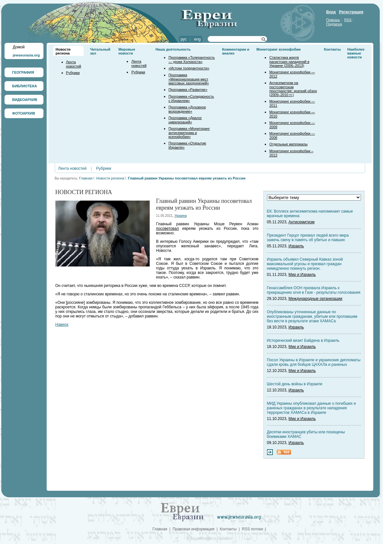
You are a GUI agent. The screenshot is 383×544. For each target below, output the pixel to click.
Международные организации (315, 298)
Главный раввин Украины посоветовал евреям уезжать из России (187, 178)
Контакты (332, 49)
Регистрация (351, 12)
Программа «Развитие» (187, 90)
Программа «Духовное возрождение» (187, 109)
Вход (331, 12)
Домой (19, 47)
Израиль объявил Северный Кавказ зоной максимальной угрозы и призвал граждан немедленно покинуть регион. (305, 264)
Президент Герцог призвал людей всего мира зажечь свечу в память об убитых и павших (308, 237)
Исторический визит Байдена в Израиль (303, 340)
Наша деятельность (173, 49)
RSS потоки (252, 529)
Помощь (333, 20)
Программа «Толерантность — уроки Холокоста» (191, 60)
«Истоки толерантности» (188, 68)
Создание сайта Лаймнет (209, 538)
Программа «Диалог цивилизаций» (185, 120)
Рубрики (73, 73)
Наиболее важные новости (356, 53)
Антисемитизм (301, 222)
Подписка (334, 24)
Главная (86, 178)
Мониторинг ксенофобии (278, 49)
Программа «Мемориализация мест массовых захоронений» (188, 79)
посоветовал (167, 228)
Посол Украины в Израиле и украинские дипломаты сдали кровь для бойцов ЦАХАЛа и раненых (314, 362)
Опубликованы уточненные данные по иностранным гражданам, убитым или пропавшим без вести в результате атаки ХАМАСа (312, 316)
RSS (348, 20)
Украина (180, 215)
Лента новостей (73, 64)
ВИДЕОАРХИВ (24, 100)
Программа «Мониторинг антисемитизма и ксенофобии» (189, 133)
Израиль (296, 246)
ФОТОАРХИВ (23, 113)
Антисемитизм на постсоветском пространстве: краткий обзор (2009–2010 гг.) (293, 89)
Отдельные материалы (288, 144)
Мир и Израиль (302, 274)
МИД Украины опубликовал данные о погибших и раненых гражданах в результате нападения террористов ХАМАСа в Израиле (311, 408)
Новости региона (63, 51)
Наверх (62, 324)
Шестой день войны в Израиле (294, 384)
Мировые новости (126, 51)
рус (184, 39)
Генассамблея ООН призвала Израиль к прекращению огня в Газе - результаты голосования (313, 290)
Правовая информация (194, 529)
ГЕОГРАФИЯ (23, 72)
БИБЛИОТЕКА (24, 86)
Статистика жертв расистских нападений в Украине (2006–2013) (289, 62)
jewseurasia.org (26, 55)
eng (197, 39)
